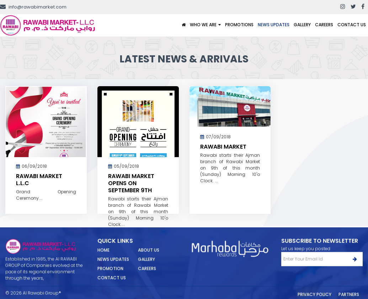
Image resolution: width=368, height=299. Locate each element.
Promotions (239, 25)
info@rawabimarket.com (33, 7)
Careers (324, 25)
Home (103, 256)
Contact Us (351, 25)
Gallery (302, 25)
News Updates (273, 25)
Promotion (110, 274)
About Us (148, 256)
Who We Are (203, 25)
